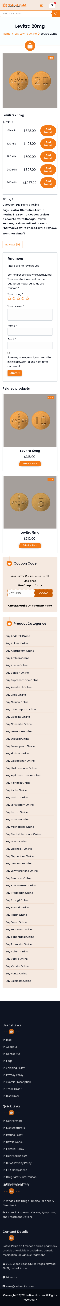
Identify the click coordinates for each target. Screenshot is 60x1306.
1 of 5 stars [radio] (9, 298)
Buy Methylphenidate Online (23, 834)
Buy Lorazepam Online (20, 805)
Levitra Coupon (28, 214)
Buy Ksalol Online (16, 790)
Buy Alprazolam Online (20, 651)
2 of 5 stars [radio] (14, 298)
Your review (16, 306)
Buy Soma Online (16, 922)
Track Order (14, 1116)
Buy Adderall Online (18, 636)
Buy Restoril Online (17, 907)
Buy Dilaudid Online (17, 739)
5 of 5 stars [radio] (27, 298)
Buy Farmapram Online (20, 746)
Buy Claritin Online (17, 702)
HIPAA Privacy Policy (19, 1192)
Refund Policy (14, 1164)
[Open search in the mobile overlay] (30, 13)
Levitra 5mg (30, 532)
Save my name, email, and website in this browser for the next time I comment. (29, 361)
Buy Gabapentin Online (20, 761)
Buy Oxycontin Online (19, 863)
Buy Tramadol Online (19, 944)
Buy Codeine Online (18, 717)
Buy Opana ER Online (19, 849)
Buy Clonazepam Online (21, 709)
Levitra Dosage (25, 219)
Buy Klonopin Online (18, 783)
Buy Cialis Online (16, 695)
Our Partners (14, 1150)
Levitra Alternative (22, 210)
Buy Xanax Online (16, 973)
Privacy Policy (14, 1102)
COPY (43, 593)
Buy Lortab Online (17, 812)
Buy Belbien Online (17, 673)
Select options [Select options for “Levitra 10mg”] (30, 463)
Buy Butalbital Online (19, 687)
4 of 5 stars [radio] (23, 298)
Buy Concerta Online (19, 724)
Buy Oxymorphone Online (22, 871)
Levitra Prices (26, 228)
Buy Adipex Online (17, 643)
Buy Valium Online (17, 951)
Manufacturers (15, 1157)
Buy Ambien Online (17, 658)
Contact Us (13, 1081)
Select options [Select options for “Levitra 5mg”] (30, 545)
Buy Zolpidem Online (18, 981)
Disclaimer (12, 1123)
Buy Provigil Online (17, 900)
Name (12, 326)
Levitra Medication (27, 223)
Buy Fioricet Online (17, 753)
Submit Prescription (18, 1109)
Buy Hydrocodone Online (21, 768)
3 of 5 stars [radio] (18, 298)
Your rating (15, 294)
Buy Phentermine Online (21, 885)
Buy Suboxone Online (19, 929)
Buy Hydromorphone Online (23, 775)
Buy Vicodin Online (17, 966)
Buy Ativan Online (17, 665)
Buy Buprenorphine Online (22, 680)
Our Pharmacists (16, 1185)
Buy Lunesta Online (17, 819)
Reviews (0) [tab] (12, 244)
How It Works (14, 1171)
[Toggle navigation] (41, 5)
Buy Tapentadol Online (20, 937)
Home (6, 34)
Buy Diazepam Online (19, 731)
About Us (11, 1074)
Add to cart (48, 130)
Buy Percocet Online (18, 878)
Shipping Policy (15, 1095)
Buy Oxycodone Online (20, 856)
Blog (9, 1067)
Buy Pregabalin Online (19, 893)
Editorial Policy (15, 1178)
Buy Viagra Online (17, 959)
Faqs (9, 1088)
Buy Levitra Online (26, 34)
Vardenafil (18, 233)
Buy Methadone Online (20, 827)
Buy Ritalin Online (16, 915)
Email (12, 339)
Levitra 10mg (30, 451)
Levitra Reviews (46, 228)
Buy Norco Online (16, 841)
